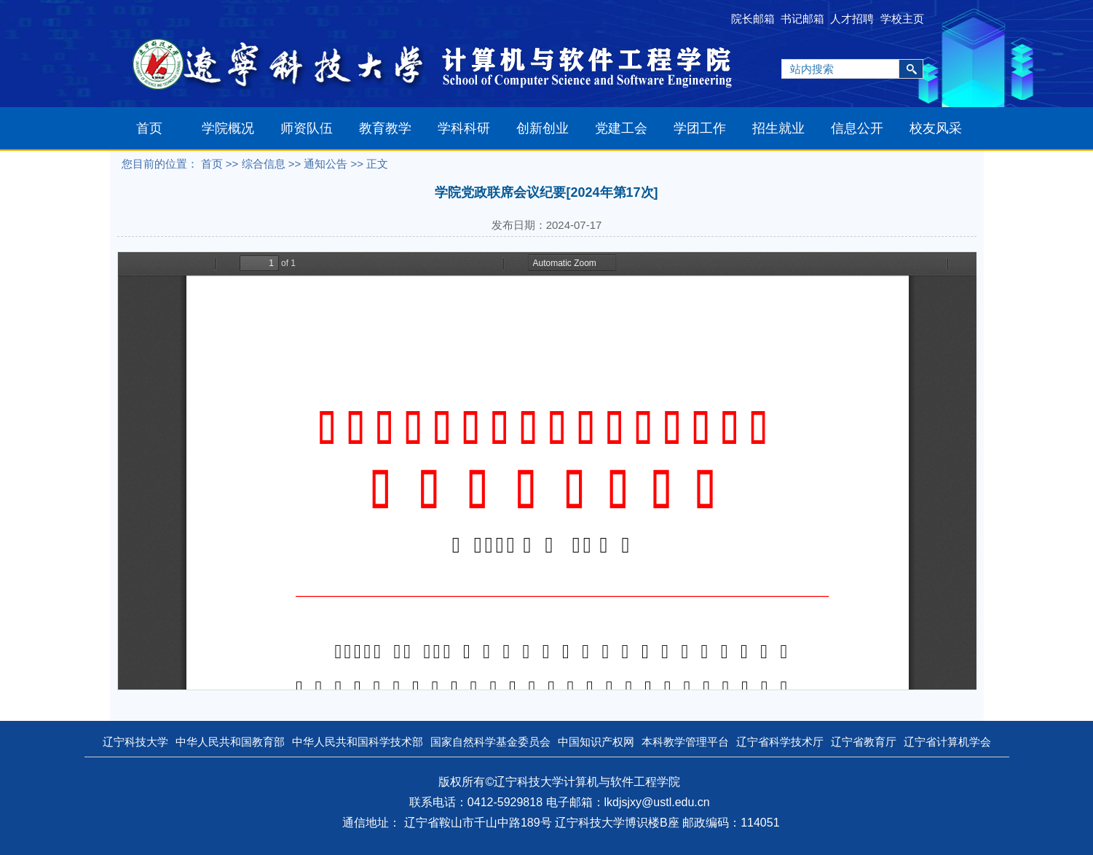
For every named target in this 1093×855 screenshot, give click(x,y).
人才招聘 (852, 18)
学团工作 (700, 128)
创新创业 (542, 128)
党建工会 (621, 128)
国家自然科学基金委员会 (490, 741)
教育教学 (385, 128)
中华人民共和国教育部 (230, 741)
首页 (149, 128)
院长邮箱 (753, 18)
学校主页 (902, 18)
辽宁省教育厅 (863, 741)
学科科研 (464, 128)
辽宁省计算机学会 (947, 741)
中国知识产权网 (596, 741)
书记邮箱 (802, 18)
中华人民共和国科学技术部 (357, 741)
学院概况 (228, 128)
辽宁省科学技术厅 (780, 741)
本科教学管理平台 (685, 741)
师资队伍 (306, 128)
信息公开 (857, 128)
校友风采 (935, 128)
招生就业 (778, 128)
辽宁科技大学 (135, 741)
